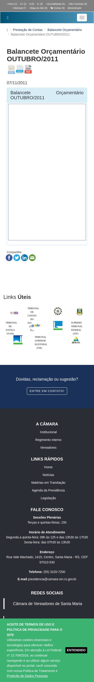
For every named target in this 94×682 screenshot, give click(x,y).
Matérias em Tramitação (48, 482)
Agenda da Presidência (48, 490)
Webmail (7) (19, 8)
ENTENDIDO (76, 650)
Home (48, 467)
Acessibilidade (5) (55, 4)
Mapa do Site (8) (38, 8)
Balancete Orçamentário (64, 30)
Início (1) (12, 4)
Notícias (48, 475)
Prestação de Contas (28, 30)
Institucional (48, 432)
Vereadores (48, 447)
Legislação (48, 498)
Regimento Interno (48, 440)
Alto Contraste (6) (77, 4)
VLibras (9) (57, 8)
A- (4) (40, 4)
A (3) (31, 4)
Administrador (75, 8)
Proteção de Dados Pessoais (27, 676)
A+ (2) (23, 4)
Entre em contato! (47, 391)
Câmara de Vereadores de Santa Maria (47, 603)
